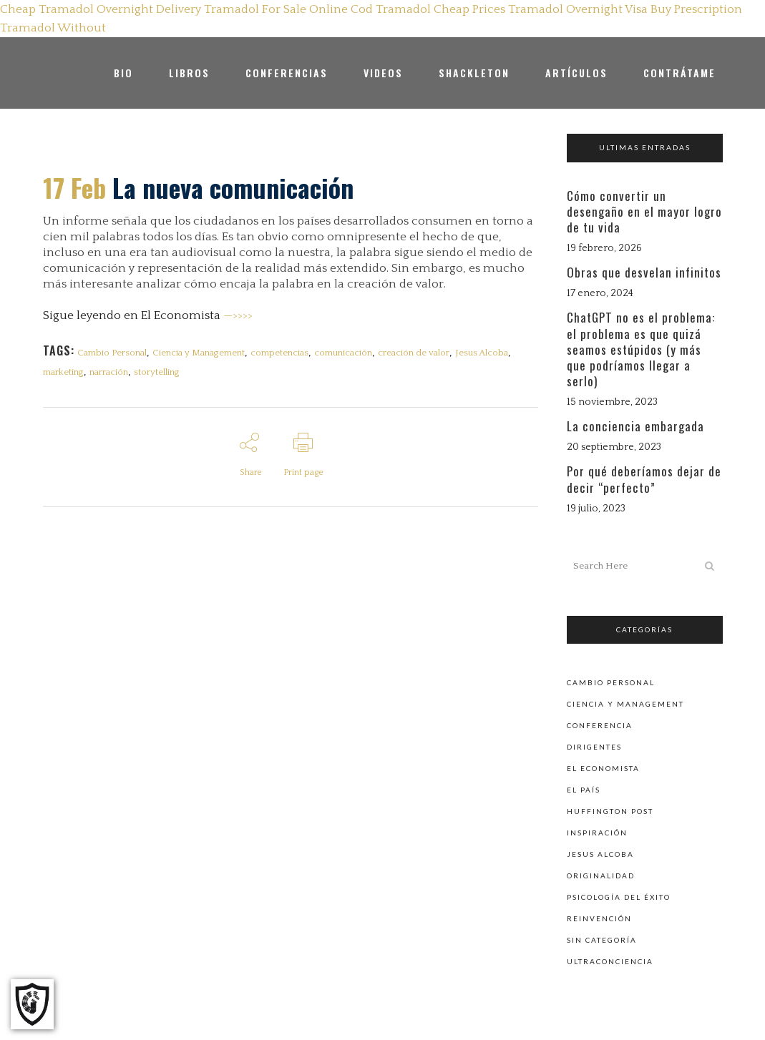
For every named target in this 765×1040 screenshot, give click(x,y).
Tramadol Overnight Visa (578, 9)
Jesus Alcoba (481, 353)
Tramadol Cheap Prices (440, 9)
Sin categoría (602, 938)
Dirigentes (594, 745)
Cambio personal (611, 681)
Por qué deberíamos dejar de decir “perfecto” (644, 479)
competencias (279, 353)
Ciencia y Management (198, 353)
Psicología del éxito (619, 895)
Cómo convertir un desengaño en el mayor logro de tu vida (644, 211)
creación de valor (413, 353)
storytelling (157, 372)
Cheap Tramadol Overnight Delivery (100, 9)
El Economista (603, 766)
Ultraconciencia (610, 960)
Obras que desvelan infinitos (644, 272)
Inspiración (597, 831)
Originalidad (601, 874)
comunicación (343, 353)
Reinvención (599, 917)
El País (583, 788)
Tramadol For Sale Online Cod (288, 9)
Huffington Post (610, 809)
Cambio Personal (112, 353)
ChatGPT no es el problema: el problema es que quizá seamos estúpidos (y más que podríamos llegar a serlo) (641, 349)
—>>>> (238, 315)
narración (108, 372)
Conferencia (600, 724)
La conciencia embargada (635, 426)
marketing (63, 372)
